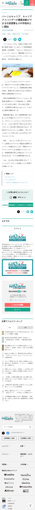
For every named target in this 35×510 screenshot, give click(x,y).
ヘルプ (9, 498)
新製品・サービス (16, 33)
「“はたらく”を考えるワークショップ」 (16, 182)
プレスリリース (9, 177)
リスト (10, 39)
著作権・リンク (12, 501)
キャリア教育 (25, 33)
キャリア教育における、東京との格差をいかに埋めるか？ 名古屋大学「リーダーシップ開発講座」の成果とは (19, 363)
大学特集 (24, 464)
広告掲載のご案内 (26, 438)
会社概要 (10, 508)
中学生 (9, 33)
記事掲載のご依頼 (9, 438)
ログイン (17, 310)
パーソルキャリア (10, 179)
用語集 (5, 464)
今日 (10, 327)
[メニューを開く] (3, 3)
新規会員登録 (17, 305)
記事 (22, 446)
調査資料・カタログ (26, 455)
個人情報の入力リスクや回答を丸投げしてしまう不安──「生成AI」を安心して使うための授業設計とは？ (19, 347)
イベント (6, 454)
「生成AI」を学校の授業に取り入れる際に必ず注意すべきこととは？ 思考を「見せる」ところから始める (19, 379)
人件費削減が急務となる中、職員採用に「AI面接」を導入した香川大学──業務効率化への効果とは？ (19, 398)
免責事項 (10, 506)
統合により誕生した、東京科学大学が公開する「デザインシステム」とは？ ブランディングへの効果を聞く (19, 355)
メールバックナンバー (17, 300)
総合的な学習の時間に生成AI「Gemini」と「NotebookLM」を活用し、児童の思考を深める (18, 339)
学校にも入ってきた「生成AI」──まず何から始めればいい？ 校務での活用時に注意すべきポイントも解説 (19, 371)
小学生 (4, 33)
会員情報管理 (11, 503)
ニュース (6, 446)
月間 (25, 327)
